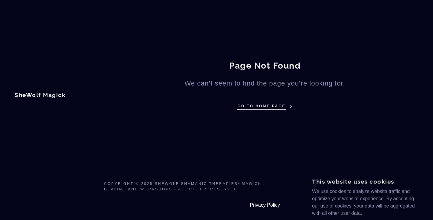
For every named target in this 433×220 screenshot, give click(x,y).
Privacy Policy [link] (265, 205)
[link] (40, 95)
